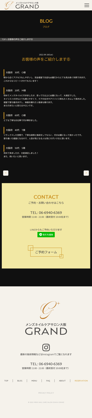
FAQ (48, 380)
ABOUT (62, 380)
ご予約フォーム (46, 252)
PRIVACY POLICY (46, 393)
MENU (34, 380)
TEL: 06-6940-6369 (46, 213)
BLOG (19, 380)
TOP (4, 39)
